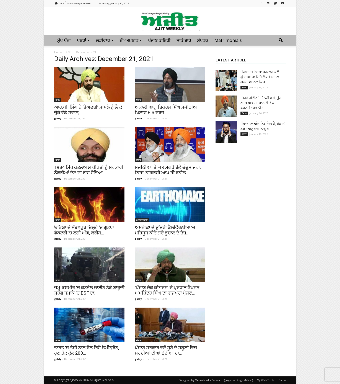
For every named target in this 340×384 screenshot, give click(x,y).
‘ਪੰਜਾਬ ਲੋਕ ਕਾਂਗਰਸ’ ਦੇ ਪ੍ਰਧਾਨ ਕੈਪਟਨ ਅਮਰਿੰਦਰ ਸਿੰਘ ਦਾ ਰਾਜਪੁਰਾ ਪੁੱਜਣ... (167, 290)
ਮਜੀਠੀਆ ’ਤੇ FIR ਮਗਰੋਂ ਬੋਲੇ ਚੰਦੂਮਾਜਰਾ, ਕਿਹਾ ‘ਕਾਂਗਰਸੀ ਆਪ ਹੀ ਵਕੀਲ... (168, 170)
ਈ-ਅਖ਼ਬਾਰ (131, 40)
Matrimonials (228, 40)
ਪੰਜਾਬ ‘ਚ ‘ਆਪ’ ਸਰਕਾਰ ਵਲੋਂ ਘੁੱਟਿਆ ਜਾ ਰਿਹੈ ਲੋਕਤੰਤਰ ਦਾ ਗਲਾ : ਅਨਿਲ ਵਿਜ (259, 77)
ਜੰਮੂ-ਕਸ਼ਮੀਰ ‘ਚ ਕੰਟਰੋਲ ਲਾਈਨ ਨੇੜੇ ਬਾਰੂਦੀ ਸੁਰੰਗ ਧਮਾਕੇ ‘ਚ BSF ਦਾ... (89, 290)
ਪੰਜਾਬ (138, 99)
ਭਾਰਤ (58, 99)
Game (282, 380)
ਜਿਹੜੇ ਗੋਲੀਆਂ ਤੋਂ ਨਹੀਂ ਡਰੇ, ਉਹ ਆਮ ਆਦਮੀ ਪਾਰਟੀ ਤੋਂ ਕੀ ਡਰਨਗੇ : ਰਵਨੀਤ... (260, 103)
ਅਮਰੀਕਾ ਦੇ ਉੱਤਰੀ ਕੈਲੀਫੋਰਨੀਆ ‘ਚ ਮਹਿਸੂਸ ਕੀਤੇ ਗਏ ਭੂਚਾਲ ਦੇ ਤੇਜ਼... (165, 230)
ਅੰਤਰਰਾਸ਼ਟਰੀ (141, 220)
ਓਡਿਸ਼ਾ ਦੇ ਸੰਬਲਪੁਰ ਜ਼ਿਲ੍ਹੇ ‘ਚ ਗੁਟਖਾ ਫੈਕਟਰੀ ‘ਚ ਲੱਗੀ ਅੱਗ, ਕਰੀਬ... (84, 230)
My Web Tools (265, 380)
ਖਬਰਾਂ (83, 40)
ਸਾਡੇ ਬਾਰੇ (184, 40)
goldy (57, 118)
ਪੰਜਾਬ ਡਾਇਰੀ (159, 40)
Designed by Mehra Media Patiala (199, 380)
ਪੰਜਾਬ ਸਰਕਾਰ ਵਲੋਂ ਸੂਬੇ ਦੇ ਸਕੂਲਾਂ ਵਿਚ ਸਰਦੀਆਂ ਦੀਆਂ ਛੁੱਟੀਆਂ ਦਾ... (166, 350)
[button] (280, 40)
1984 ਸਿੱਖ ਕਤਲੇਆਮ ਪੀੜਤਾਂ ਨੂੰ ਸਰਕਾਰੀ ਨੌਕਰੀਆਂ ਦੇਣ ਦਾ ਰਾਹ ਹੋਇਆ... (88, 170)
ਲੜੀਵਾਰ (104, 40)
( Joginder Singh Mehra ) (238, 380)
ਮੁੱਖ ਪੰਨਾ (64, 40)
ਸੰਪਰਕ (202, 40)
